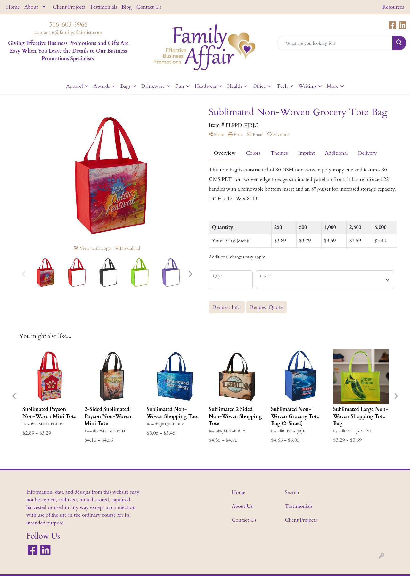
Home (13, 7)
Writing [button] (307, 86)
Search (292, 492)
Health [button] (234, 86)
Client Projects (69, 7)
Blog (126, 7)
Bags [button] (125, 86)
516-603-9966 (68, 24)
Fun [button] (180, 86)
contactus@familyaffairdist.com (68, 32)
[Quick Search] (335, 43)
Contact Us (148, 7)
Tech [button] (282, 86)
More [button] (333, 86)
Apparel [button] (74, 86)
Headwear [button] (206, 86)
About (31, 7)
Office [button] (259, 86)
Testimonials (103, 7)
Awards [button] (102, 86)
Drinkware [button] (153, 86)
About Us (242, 506)
